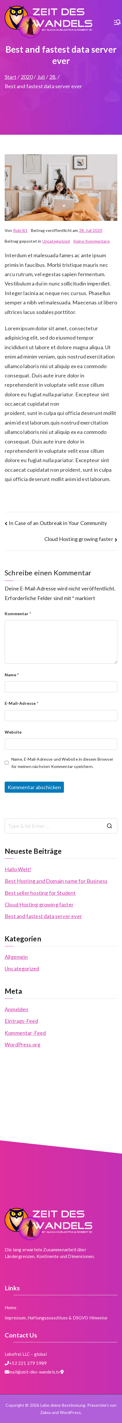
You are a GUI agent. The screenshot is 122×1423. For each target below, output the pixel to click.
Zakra (45, 1412)
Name (12, 674)
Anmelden (16, 1009)
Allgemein (16, 957)
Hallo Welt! (18, 869)
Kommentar (18, 613)
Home (10, 1307)
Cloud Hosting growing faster (78, 539)
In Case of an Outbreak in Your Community (58, 523)
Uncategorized (56, 241)
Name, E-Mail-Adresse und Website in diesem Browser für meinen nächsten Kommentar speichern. (62, 763)
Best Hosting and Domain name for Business (56, 881)
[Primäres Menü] (117, 22)
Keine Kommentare (91, 241)
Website (13, 732)
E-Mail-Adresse (21, 703)
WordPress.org (22, 1044)
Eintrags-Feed (21, 1021)
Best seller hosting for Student (40, 893)
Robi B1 (20, 230)
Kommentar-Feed (25, 1033)
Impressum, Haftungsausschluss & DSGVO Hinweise (56, 1317)
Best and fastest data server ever (43, 916)
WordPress (70, 1412)
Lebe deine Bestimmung (63, 1405)
